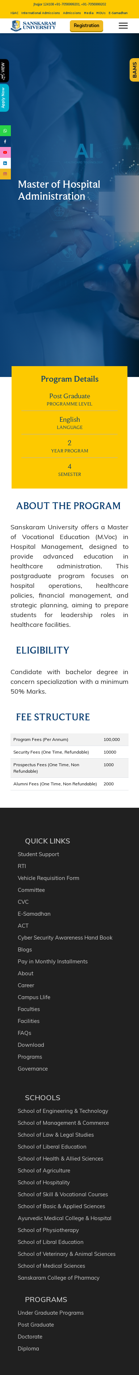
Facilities (28, 1018)
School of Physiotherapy (48, 1227)
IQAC (14, 13)
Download (31, 1042)
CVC (23, 899)
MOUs (101, 13)
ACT (23, 923)
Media (88, 13)
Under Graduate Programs (51, 1310)
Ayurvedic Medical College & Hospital (64, 1215)
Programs (30, 1054)
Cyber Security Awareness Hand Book (65, 935)
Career (26, 982)
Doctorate (30, 1334)
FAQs (24, 1030)
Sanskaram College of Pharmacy (59, 1275)
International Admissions (40, 13)
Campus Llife (34, 994)
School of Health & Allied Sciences (60, 1156)
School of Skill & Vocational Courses (63, 1191)
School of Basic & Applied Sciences (61, 1203)
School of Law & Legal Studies (56, 1132)
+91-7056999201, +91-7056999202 (80, 4)
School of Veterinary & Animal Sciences (66, 1251)
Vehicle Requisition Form (48, 875)
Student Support (38, 851)
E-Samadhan (118, 13)
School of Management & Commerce (63, 1120)
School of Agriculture (44, 1167)
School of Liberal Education (52, 1144)
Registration (86, 25)
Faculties (29, 1006)
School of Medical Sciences (51, 1263)
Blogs (25, 947)
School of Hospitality (44, 1179)
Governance (33, 1066)
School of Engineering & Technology (63, 1108)
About (25, 970)
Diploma (28, 1346)
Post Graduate (36, 1322)
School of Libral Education (51, 1239)
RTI (22, 863)
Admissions (72, 13)
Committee (31, 887)
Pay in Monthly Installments (53, 958)
